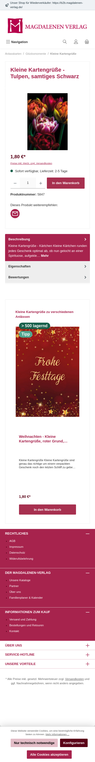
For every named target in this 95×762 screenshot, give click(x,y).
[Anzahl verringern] (15, 183)
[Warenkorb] (86, 42)
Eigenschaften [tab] (47, 266)
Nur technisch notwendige (34, 743)
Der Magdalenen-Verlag (28, 573)
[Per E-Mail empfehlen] (15, 213)
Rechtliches (16, 533)
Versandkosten (74, 678)
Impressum (16, 546)
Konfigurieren (74, 743)
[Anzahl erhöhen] (40, 183)
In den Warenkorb (66, 183)
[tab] (47, 247)
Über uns (15, 591)
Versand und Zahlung (22, 619)
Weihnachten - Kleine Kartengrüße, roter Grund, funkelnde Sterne (41, 439)
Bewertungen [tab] (47, 277)
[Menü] (17, 42)
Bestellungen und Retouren (26, 625)
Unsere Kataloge (19, 580)
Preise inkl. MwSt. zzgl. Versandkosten (31, 163)
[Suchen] (64, 42)
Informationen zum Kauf (27, 612)
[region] (47, 121)
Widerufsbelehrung (21, 558)
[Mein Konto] (76, 42)
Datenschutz (17, 552)
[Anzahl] (28, 183)
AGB (12, 540)
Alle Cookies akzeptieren (49, 754)
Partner (14, 586)
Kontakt (14, 631)
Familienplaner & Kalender (26, 597)
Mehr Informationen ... (57, 734)
